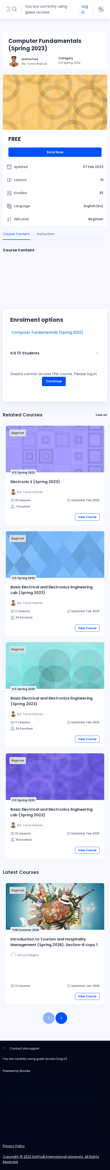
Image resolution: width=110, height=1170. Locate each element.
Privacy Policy (14, 1146)
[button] (14, 9)
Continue (54, 381)
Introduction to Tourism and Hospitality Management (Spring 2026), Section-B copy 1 (54, 942)
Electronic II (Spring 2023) (35, 481)
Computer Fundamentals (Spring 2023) (47, 332)
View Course (87, 517)
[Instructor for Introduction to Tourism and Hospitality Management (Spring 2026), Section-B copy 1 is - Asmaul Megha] (24, 955)
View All (101, 415)
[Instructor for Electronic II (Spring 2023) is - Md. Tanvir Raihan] (26, 492)
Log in (85, 9)
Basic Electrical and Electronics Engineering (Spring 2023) (51, 701)
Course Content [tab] (16, 234)
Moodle (25, 1071)
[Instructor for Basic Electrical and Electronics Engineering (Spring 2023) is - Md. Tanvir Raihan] (26, 714)
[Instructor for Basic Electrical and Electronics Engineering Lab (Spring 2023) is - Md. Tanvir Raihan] (26, 603)
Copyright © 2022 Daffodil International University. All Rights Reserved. (51, 1159)
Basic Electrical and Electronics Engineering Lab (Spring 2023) (51, 589)
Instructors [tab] (46, 234)
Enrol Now (55, 152)
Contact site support (24, 1048)
